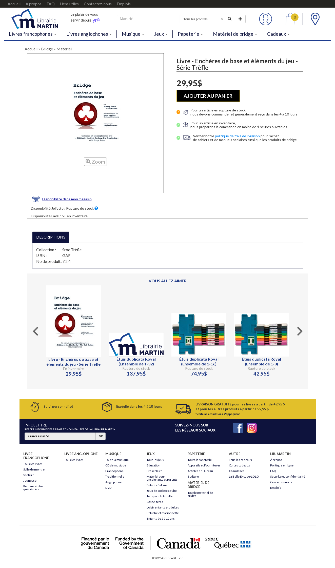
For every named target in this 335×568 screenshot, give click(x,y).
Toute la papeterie (200, 460)
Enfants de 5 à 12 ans (161, 518)
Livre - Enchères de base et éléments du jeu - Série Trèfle (73, 361)
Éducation (153, 465)
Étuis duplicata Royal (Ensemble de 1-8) (261, 361)
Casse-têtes (155, 502)
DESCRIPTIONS (50, 236)
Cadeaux (278, 34)
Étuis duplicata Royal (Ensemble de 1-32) (136, 361)
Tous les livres (33, 464)
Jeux (161, 34)
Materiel (64, 48)
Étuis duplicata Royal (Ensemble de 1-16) (199, 361)
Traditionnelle (114, 476)
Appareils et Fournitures (204, 465)
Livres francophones (32, 34)
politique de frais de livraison (237, 136)
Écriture (193, 476)
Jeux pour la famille (159, 496)
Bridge (47, 48)
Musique (133, 34)
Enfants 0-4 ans (157, 485)
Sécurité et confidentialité (287, 476)
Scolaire (28, 475)
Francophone (114, 471)
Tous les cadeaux (240, 460)
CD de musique (115, 465)
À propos (34, 3)
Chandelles (236, 471)
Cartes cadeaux (239, 465)
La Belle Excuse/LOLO (244, 476)
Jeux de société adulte (162, 491)
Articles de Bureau (200, 471)
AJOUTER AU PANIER (208, 96)
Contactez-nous (98, 3)
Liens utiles (69, 3)
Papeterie (190, 34)
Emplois (124, 3)
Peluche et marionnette (163, 513)
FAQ (51, 3)
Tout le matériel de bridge (200, 494)
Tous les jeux (155, 460)
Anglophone (113, 482)
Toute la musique (117, 460)
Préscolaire (154, 471)
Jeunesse (29, 480)
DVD (108, 487)
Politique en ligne (281, 465)
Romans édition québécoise (34, 487)
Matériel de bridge (235, 34)
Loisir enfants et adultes (163, 507)
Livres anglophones (89, 34)
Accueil (14, 3)
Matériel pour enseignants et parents (162, 478)
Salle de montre (34, 469)
